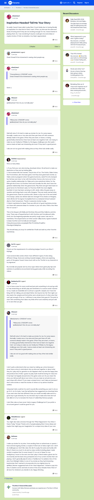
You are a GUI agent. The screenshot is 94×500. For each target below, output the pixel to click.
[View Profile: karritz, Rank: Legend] (8, 245)
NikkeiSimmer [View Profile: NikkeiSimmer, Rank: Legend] (15, 417)
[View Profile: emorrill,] (67, 38)
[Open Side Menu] (5, 2)
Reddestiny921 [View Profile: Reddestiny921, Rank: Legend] (16, 281)
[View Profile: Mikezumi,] (8, 99)
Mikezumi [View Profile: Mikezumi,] (14, 98)
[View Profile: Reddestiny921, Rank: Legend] (8, 282)
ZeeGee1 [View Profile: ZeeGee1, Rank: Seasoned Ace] (14, 159)
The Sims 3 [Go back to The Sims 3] (18, 7)
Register (80, 3)
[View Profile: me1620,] (67, 21)
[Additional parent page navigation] (13, 7)
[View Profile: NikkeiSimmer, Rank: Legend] (8, 418)
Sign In (87, 3)
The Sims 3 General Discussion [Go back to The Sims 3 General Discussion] (31, 7)
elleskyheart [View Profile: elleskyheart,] (16, 16)
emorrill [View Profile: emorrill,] (72, 47)
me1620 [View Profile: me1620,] (72, 30)
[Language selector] (65, 3)
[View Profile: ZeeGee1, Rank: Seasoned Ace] (8, 160)
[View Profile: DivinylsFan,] (67, 70)
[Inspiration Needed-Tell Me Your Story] (18, 54)
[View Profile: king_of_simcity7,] (67, 85)
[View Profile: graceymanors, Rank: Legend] (8, 53)
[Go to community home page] (14, 3)
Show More (8, 478)
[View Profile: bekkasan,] (8, 437)
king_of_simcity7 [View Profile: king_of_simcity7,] (75, 93)
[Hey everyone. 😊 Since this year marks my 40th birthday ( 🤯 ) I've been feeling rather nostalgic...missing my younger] (78, 58)
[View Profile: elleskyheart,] (9, 17)
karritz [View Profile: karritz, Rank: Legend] (13, 244)
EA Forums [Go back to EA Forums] (7, 7)
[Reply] (55, 40)
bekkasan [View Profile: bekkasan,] (14, 436)
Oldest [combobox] (57, 47)
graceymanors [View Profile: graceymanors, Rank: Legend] (15, 52)
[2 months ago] (79, 30)
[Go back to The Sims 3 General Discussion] (35, 486)
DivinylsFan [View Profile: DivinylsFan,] (73, 77)
